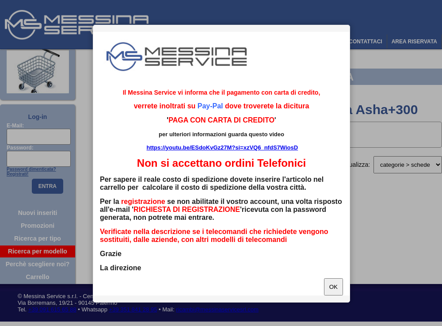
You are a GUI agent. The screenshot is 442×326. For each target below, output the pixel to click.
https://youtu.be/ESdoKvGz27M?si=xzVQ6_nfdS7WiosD (222, 147)
